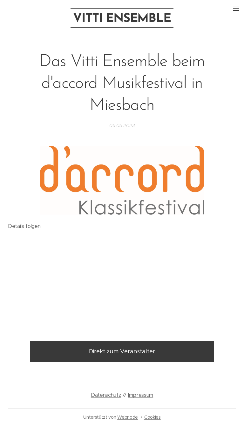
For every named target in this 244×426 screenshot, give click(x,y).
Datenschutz (106, 395)
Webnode (127, 417)
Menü (236, 8)
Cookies (152, 417)
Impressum (140, 395)
